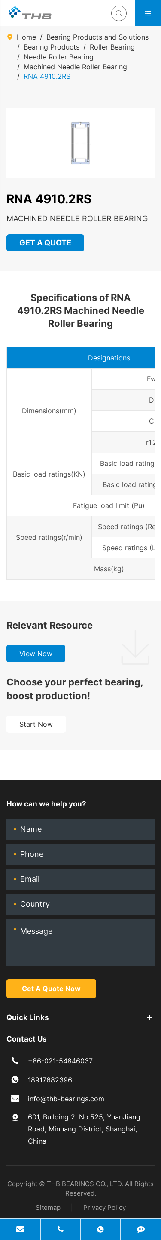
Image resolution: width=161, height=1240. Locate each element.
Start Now (36, 724)
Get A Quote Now (51, 988)
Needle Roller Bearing (59, 57)
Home (26, 37)
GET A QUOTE (45, 242)
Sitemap (48, 1207)
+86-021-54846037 (60, 1061)
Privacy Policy (104, 1207)
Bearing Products (51, 47)
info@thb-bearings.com (66, 1098)
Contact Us (26, 1039)
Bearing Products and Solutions (97, 37)
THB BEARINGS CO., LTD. (85, 1184)
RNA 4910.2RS (47, 76)
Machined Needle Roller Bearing (75, 66)
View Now (35, 653)
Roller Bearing (112, 47)
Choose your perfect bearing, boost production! (74, 688)
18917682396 (50, 1080)
